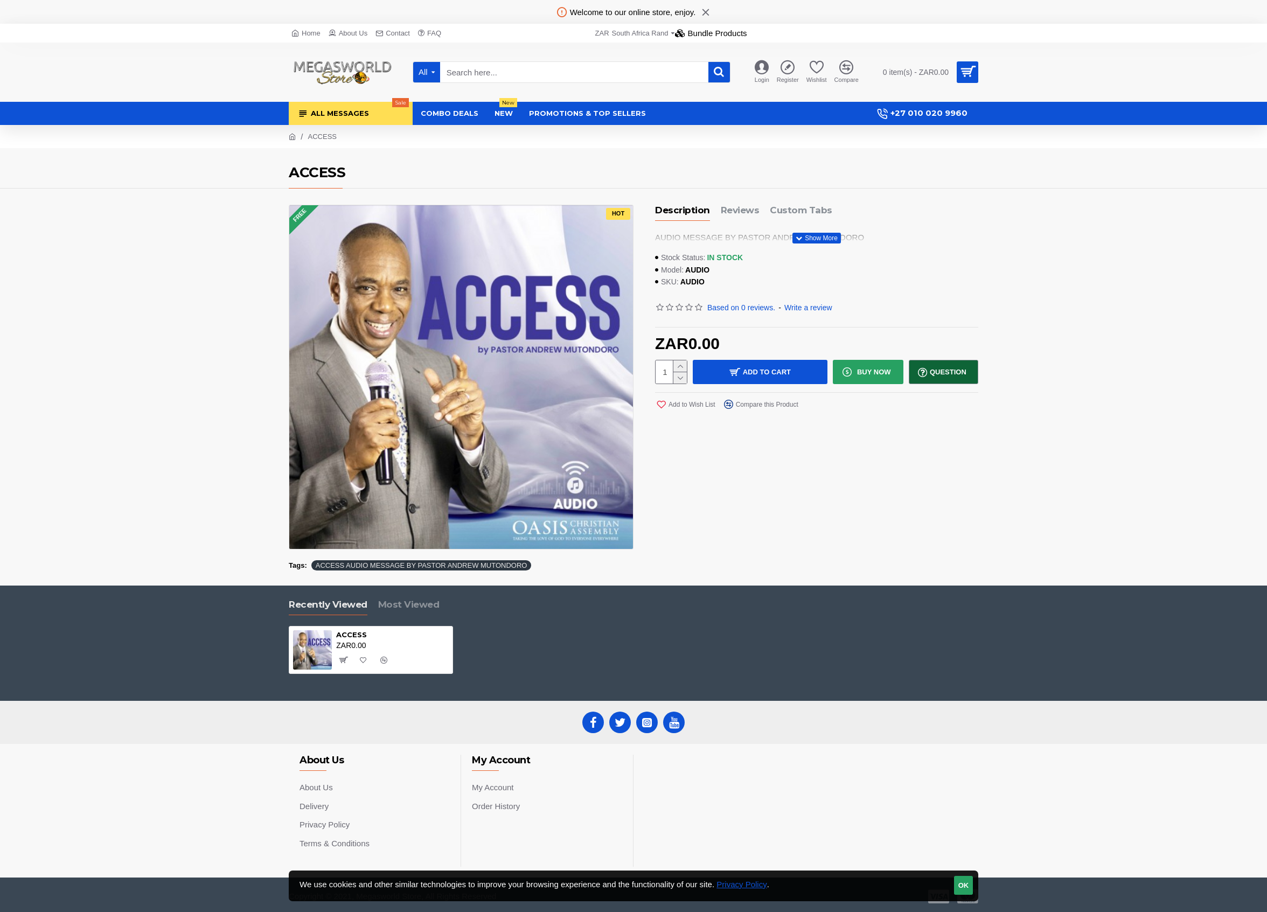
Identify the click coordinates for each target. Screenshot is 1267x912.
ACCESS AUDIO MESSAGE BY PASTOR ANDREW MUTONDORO (421, 565)
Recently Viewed (328, 604)
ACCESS (351, 634)
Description (682, 210)
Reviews (740, 210)
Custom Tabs (801, 210)
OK (963, 885)
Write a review (808, 307)
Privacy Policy (741, 884)
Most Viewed (409, 604)
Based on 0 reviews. (741, 307)
